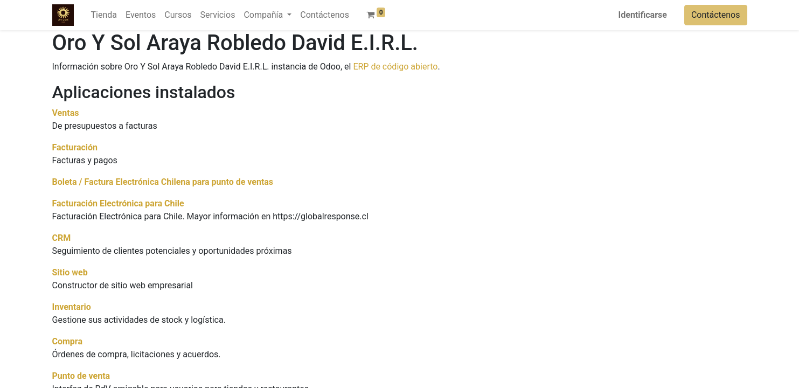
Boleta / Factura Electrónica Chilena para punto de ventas (163, 182)
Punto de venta (81, 376)
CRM (61, 238)
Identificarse (643, 15)
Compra (67, 341)
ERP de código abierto (395, 66)
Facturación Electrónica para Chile (118, 203)
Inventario (71, 307)
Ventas (65, 113)
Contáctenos (715, 15)
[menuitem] (104, 15)
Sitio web (70, 272)
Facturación (75, 147)
